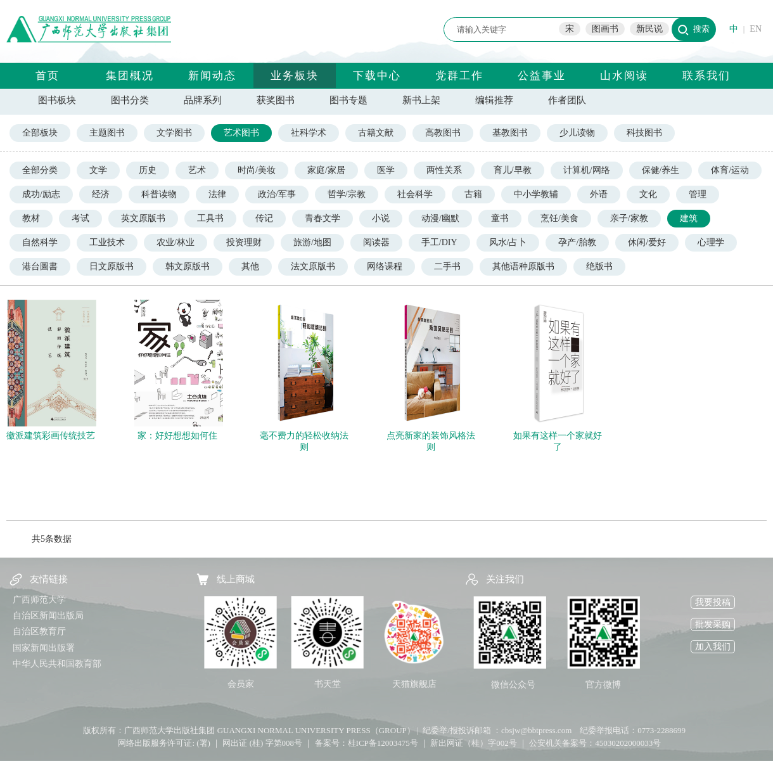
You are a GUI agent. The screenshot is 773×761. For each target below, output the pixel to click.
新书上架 (421, 100)
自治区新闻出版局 (48, 615)
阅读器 (376, 242)
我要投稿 (713, 602)
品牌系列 (203, 100)
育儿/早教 (513, 170)
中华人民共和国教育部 (57, 663)
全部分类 (40, 170)
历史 (148, 170)
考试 (80, 218)
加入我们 (713, 646)
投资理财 (244, 242)
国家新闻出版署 (44, 648)
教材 (31, 218)
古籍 (473, 194)
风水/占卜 (508, 242)
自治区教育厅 (39, 631)
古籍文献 (375, 132)
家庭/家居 (326, 170)
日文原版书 (111, 266)
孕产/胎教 (577, 242)
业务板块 (295, 76)
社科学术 (308, 132)
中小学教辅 (536, 194)
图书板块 (57, 100)
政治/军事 (277, 194)
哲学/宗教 (347, 194)
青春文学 (322, 218)
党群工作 (459, 76)
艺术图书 (241, 132)
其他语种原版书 (523, 266)
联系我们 (706, 76)
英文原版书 (143, 218)
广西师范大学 (39, 599)
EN (756, 29)
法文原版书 (313, 266)
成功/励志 (41, 194)
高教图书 (443, 132)
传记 (264, 218)
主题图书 (107, 132)
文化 (648, 194)
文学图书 (174, 132)
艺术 (197, 170)
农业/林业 (176, 242)
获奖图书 (276, 100)
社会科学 (415, 194)
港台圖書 (40, 266)
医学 (386, 170)
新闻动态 (212, 76)
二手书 (447, 266)
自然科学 (40, 242)
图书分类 (130, 100)
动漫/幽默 (440, 218)
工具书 (210, 218)
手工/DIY (439, 242)
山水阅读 (624, 76)
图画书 (605, 29)
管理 (697, 194)
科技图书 (644, 132)
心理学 (711, 242)
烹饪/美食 (559, 218)
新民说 (649, 29)
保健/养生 (661, 170)
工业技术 (107, 242)
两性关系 (444, 170)
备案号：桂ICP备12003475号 (366, 743)
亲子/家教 (629, 218)
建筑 (689, 218)
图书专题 (348, 100)
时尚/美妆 (257, 170)
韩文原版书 (187, 266)
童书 (500, 218)
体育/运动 (730, 170)
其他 (250, 266)
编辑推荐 (494, 100)
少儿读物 (577, 132)
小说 (381, 218)
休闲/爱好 (647, 242)
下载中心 (377, 76)
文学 (98, 170)
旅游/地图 (312, 242)
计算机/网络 (586, 170)
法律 (217, 194)
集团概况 (130, 76)
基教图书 (510, 132)
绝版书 (599, 266)
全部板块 (40, 132)
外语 (599, 194)
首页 (47, 76)
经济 (101, 194)
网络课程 (384, 266)
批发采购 (713, 624)
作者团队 (567, 100)
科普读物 (159, 194)
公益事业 (542, 76)
